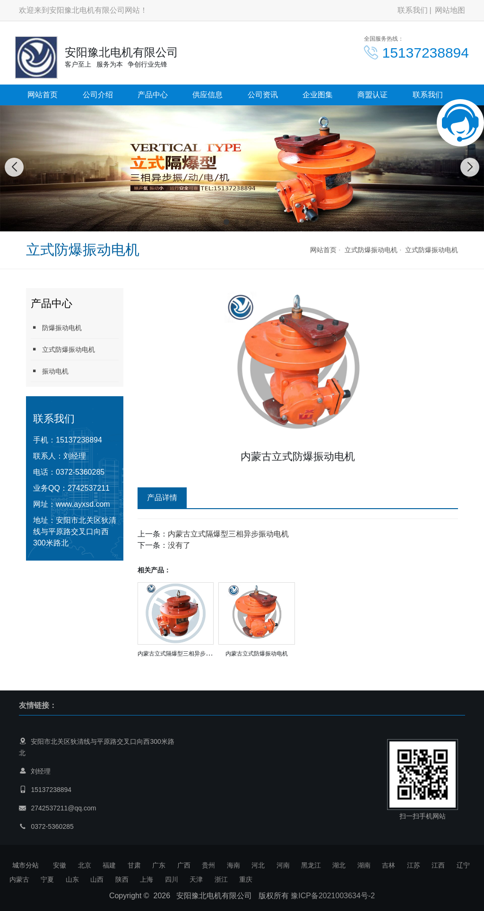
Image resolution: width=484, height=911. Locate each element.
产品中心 (153, 95)
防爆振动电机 (56, 328)
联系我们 (413, 10)
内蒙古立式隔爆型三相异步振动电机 (228, 534)
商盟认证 (372, 95)
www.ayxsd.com (83, 504)
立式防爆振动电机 (371, 250)
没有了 (179, 545)
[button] (226, 222)
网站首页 (42, 95)
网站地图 (450, 10)
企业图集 (317, 95)
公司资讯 (263, 95)
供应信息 (207, 95)
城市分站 (25, 865)
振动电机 (50, 371)
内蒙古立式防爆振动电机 (256, 653)
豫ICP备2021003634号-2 (333, 896)
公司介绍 (98, 95)
